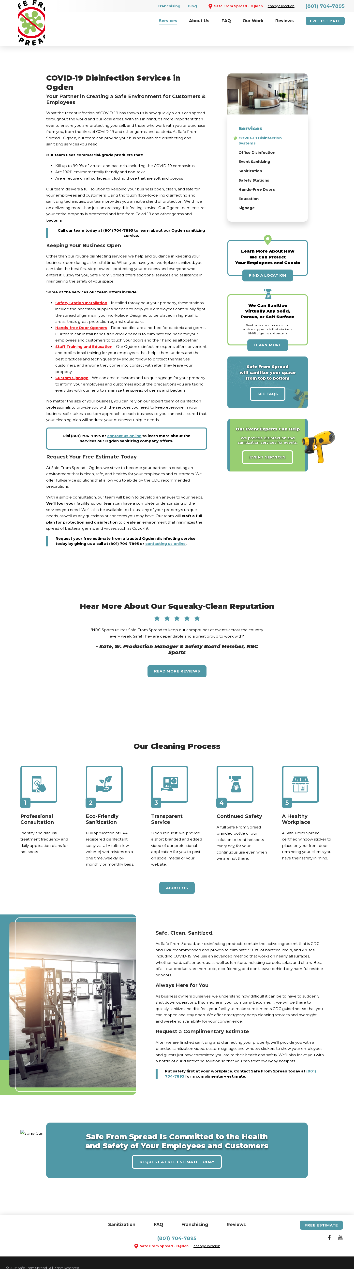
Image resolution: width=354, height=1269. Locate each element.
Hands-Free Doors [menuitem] (256, 173)
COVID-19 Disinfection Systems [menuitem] (260, 124)
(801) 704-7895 (325, 6)
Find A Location (267, 259)
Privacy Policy (88, 1257)
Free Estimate (325, 21)
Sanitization (121, 1208)
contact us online (124, 419)
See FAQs (267, 377)
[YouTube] (340, 1222)
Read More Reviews (177, 655)
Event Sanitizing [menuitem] (254, 145)
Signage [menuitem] (246, 191)
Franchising (169, 6)
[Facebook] (329, 1222)
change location (281, 6)
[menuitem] (168, 21)
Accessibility (61, 1257)
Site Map (38, 1257)
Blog (192, 6)
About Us (177, 872)
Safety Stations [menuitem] (253, 164)
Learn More (267, 329)
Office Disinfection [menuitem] (256, 136)
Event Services (268, 441)
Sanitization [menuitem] (250, 154)
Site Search (15, 1257)
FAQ (158, 1208)
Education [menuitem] (248, 182)
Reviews (236, 1208)
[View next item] (304, 619)
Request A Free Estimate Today (177, 1145)
